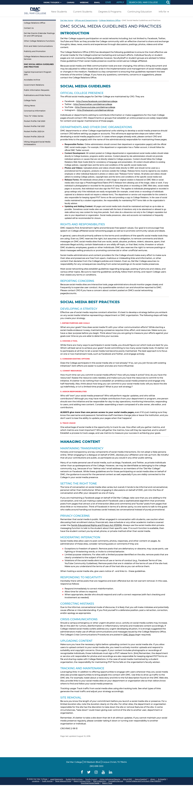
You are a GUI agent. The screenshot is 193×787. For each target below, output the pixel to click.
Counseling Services (115, 781)
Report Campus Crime (82, 781)
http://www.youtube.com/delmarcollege (95, 107)
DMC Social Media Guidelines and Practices (39, 65)
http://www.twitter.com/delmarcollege (92, 104)
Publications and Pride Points (37, 95)
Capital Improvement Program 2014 (37, 73)
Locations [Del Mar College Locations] (35, 781)
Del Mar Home (66, 20)
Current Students (82, 12)
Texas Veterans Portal (63, 781)
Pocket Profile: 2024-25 (34, 137)
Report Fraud (107, 783)
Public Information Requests (36, 90)
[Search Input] (145, 2)
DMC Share (129, 635)
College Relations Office (34, 23)
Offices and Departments (86, 20)
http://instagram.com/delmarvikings (95, 110)
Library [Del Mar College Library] (152, 779)
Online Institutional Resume (109, 779)
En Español (162, 779)
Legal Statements (56, 779)
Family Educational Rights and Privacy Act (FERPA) (96, 525)
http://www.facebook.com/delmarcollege (96, 101)
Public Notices (47, 781)
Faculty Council (91, 779)
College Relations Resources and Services (38, 57)
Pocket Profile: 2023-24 (34, 131)
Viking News (29, 105)
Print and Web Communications (38, 46)
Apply (120, 2)
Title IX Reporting (99, 781)
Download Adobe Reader (90, 783)
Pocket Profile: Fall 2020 (34, 121)
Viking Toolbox (51, 2)
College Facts (30, 100)
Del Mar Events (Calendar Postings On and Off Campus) (39, 34)
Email (97, 2)
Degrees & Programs (109, 12)
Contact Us (29, 28)
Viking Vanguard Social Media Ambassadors (37, 143)
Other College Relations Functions (39, 41)
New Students (59, 12)
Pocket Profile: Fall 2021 (34, 126)
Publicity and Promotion (35, 51)
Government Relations (34, 85)
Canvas (70, 2)
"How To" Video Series (33, 116)
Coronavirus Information (35, 111)
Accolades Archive (32, 80)
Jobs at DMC (127, 779)
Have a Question (141, 779)
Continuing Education (140, 12)
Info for (162, 12)
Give (108, 2)
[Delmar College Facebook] (82, 772)
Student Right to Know (74, 779)
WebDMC (84, 2)
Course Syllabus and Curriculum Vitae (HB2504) (143, 781)
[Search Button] (167, 2)
